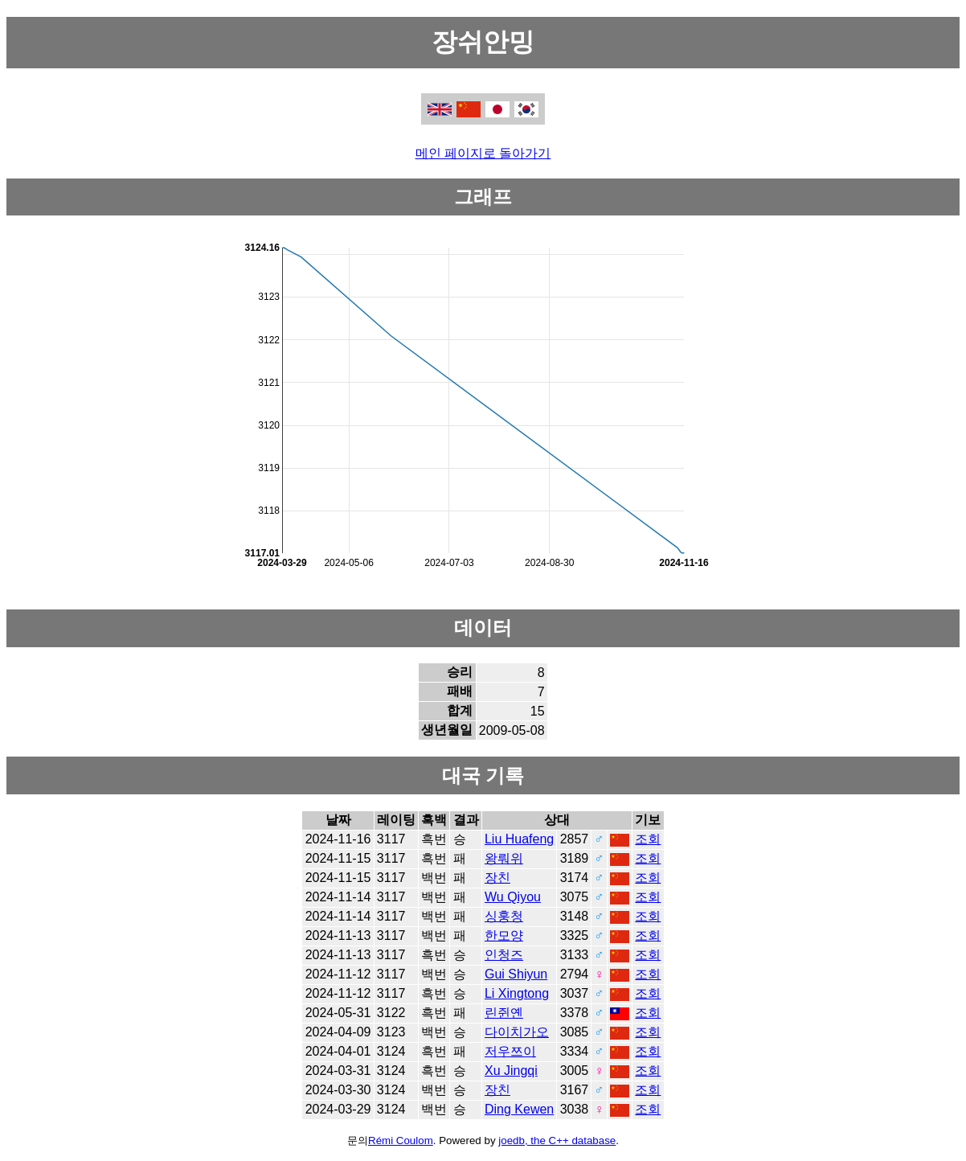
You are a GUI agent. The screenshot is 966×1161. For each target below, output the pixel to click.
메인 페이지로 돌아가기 (483, 153)
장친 (497, 877)
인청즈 (504, 955)
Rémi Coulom (400, 1140)
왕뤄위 (504, 858)
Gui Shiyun (516, 974)
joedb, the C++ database (557, 1140)
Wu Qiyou (513, 897)
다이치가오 (517, 1032)
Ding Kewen (519, 1109)
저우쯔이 (510, 1051)
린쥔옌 (504, 1012)
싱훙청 (504, 916)
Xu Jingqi (511, 1070)
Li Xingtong (517, 993)
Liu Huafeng (519, 839)
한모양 (504, 935)
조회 (648, 839)
